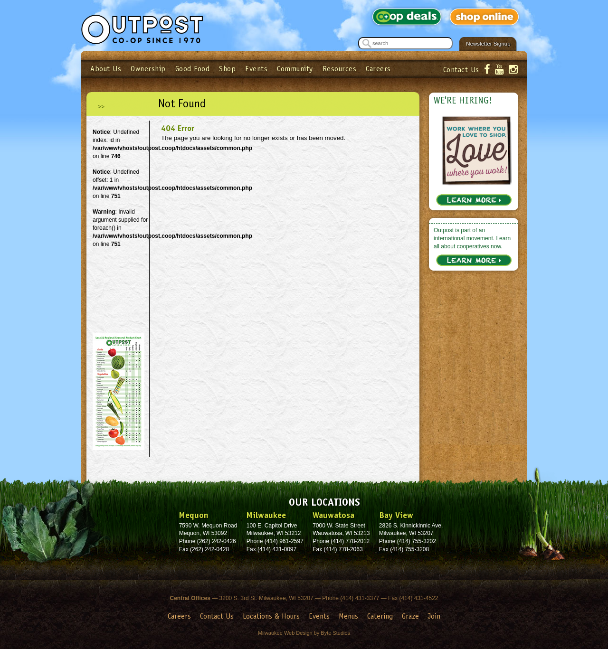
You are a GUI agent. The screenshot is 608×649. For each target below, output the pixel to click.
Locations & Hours (271, 616)
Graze (410, 616)
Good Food (192, 68)
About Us (105, 68)
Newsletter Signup (488, 44)
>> (101, 106)
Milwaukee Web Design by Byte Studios (304, 633)
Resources (340, 68)
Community (295, 68)
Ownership (148, 68)
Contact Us (461, 69)
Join (434, 616)
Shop (227, 68)
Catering (380, 616)
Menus (348, 616)
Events (256, 68)
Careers (378, 68)
